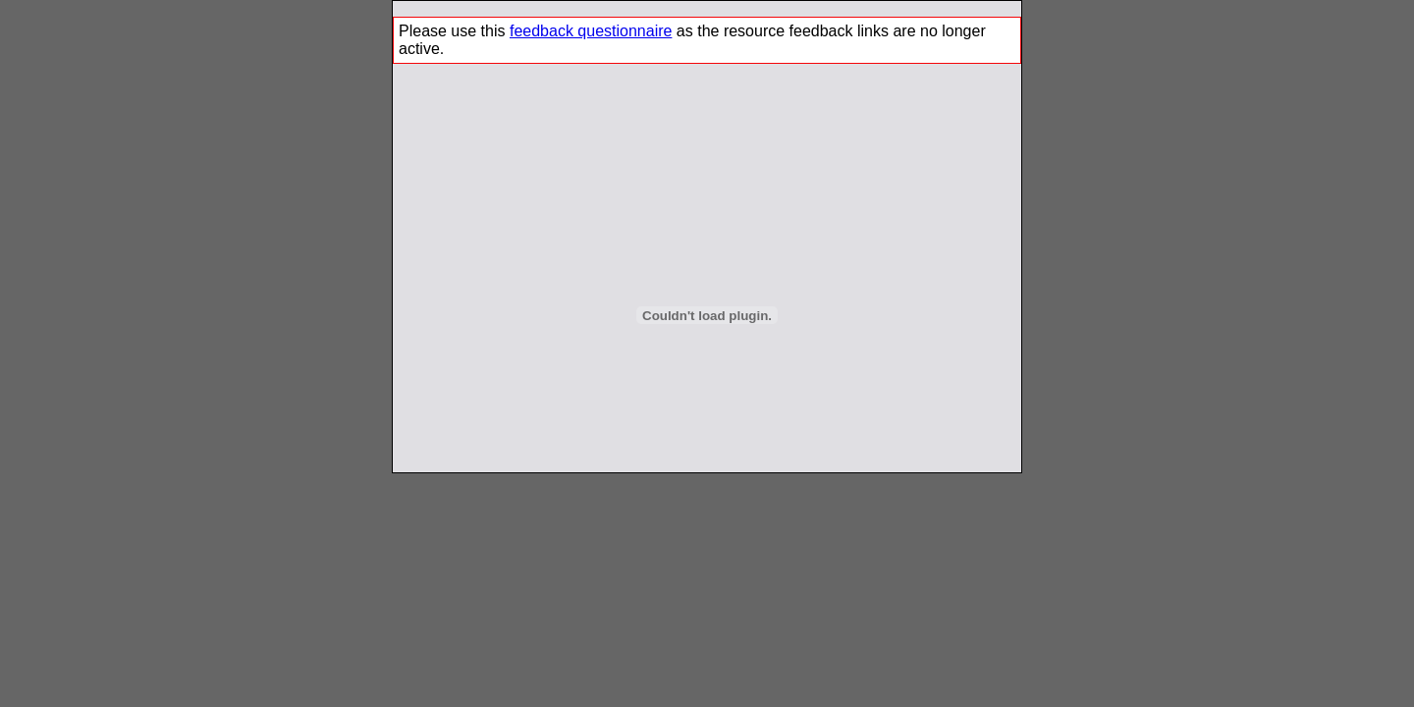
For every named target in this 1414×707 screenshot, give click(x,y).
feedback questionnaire (591, 31)
